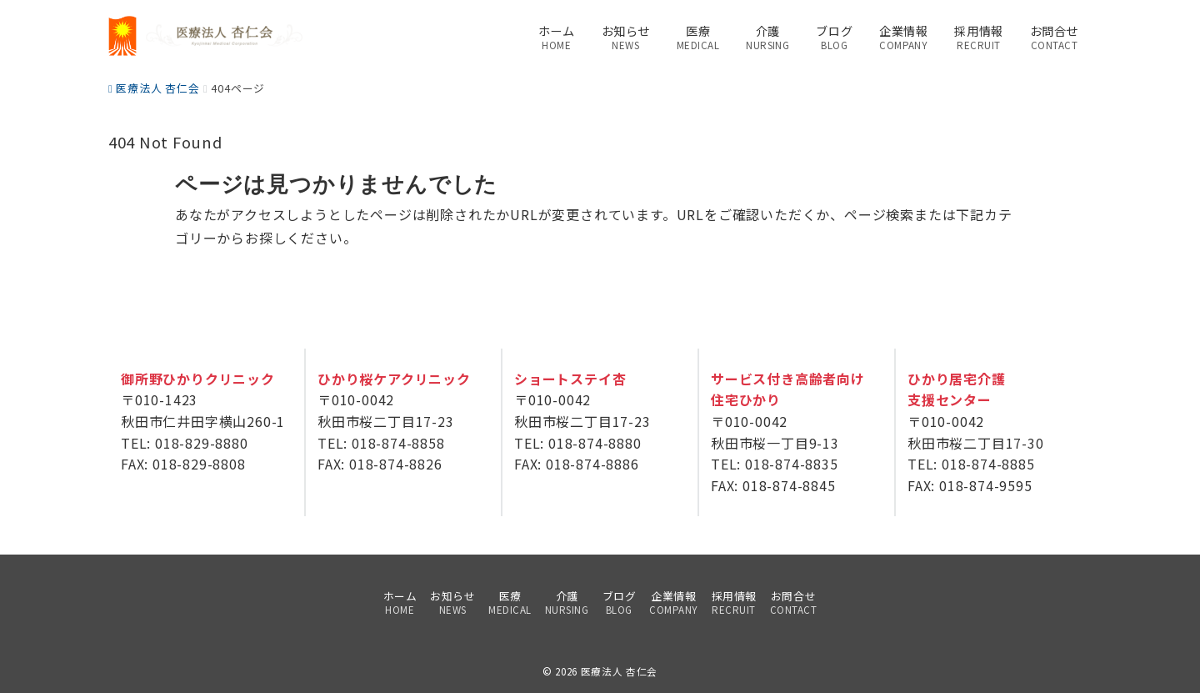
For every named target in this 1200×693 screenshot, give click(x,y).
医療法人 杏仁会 (619, 671)
